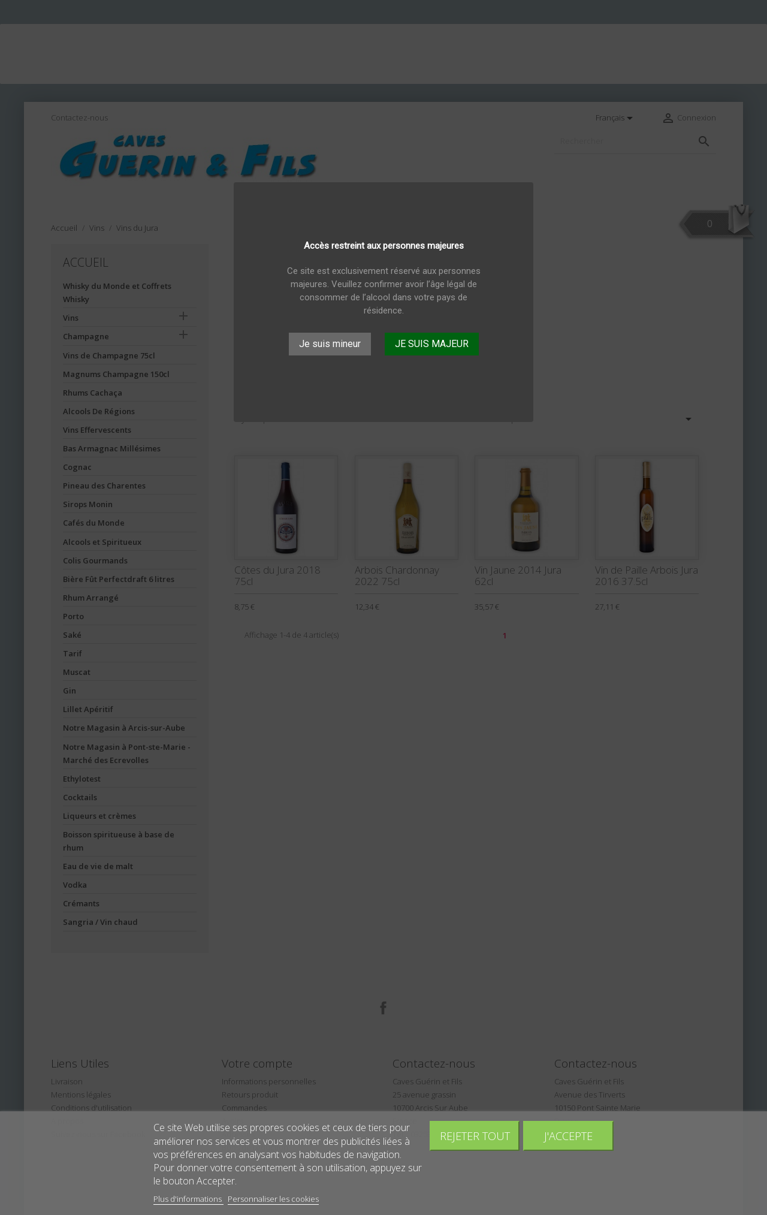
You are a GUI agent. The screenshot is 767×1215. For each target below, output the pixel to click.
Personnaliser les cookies (273, 1198)
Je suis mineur (330, 343)
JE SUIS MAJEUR (432, 343)
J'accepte (568, 1135)
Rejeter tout (475, 1135)
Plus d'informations (188, 1198)
